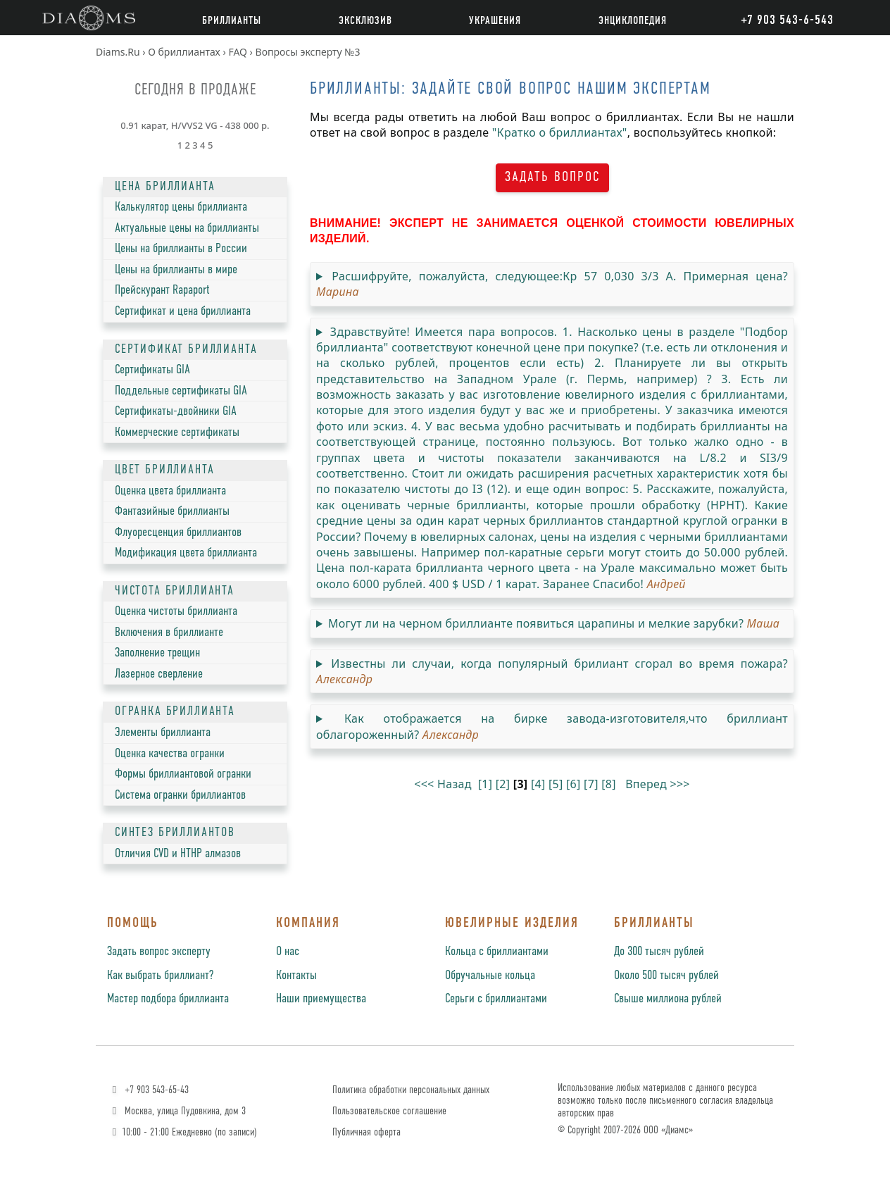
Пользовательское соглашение (389, 1111)
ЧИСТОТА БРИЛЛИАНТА (174, 591)
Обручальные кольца (490, 975)
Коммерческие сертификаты (177, 432)
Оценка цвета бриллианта (170, 491)
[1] (485, 784)
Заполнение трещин (157, 653)
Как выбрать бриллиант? (160, 975)
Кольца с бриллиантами (497, 951)
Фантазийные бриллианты (172, 511)
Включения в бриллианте (169, 632)
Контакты (296, 975)
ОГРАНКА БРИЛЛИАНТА (175, 711)
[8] (608, 784)
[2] (503, 784)
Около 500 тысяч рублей (666, 975)
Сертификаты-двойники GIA (176, 411)
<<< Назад (443, 784)
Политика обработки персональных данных (410, 1090)
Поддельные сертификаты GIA (181, 391)
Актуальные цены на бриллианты (187, 228)
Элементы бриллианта (163, 732)
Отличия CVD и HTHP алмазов (178, 853)
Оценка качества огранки (170, 753)
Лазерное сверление (159, 674)
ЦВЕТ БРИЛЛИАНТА (164, 469)
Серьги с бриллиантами (496, 998)
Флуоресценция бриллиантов (178, 532)
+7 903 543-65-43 (149, 1090)
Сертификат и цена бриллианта (183, 311)
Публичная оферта (366, 1132)
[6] (573, 784)
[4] (538, 784)
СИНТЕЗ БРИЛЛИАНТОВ (175, 832)
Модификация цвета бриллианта (186, 553)
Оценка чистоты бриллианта (176, 611)
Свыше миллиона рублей (668, 998)
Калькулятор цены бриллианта (181, 207)
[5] (556, 784)
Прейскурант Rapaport (162, 290)
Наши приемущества (321, 998)
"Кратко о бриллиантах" (559, 132)
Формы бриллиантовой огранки (183, 774)
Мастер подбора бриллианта (168, 998)
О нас (287, 951)
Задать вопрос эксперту (159, 951)
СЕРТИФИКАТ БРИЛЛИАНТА (186, 349)
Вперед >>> (657, 784)
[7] (591, 784)
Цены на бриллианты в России (181, 248)
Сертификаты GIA (152, 369)
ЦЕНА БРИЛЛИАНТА (165, 186)
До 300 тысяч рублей (659, 951)
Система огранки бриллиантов (180, 795)
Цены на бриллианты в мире (176, 269)
